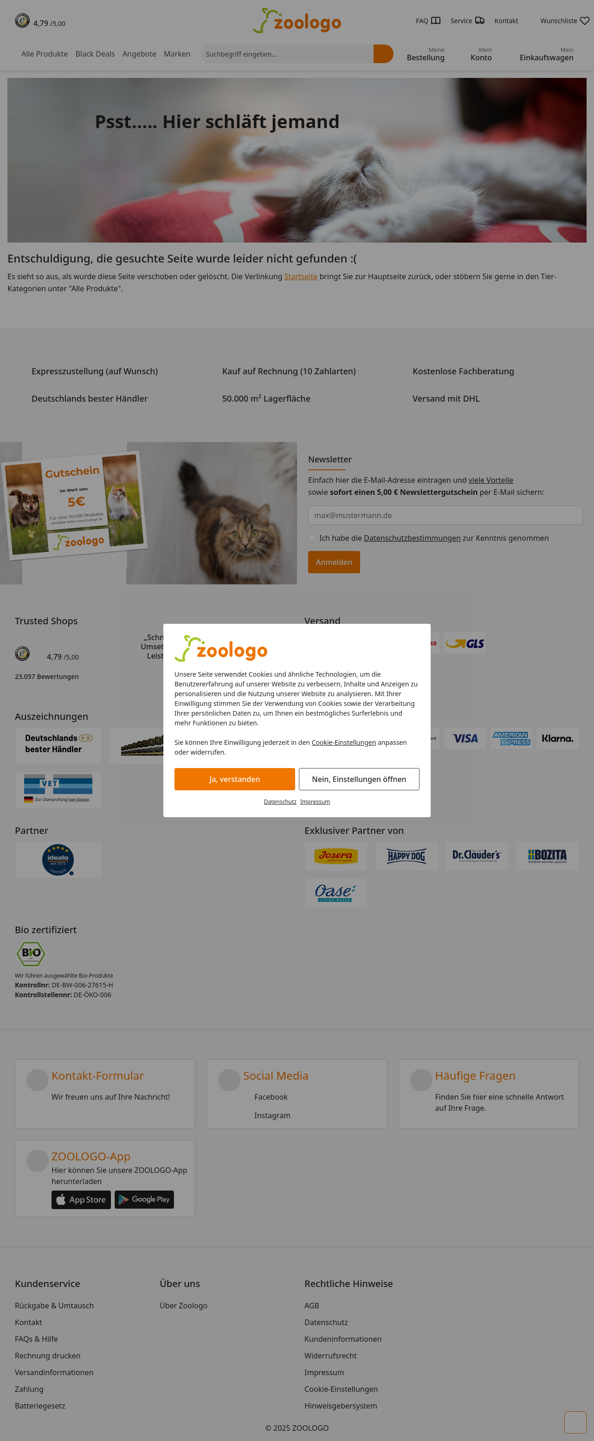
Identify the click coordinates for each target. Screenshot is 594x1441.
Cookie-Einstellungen (344, 742)
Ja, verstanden (235, 779)
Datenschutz (280, 802)
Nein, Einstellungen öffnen (359, 779)
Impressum (315, 802)
